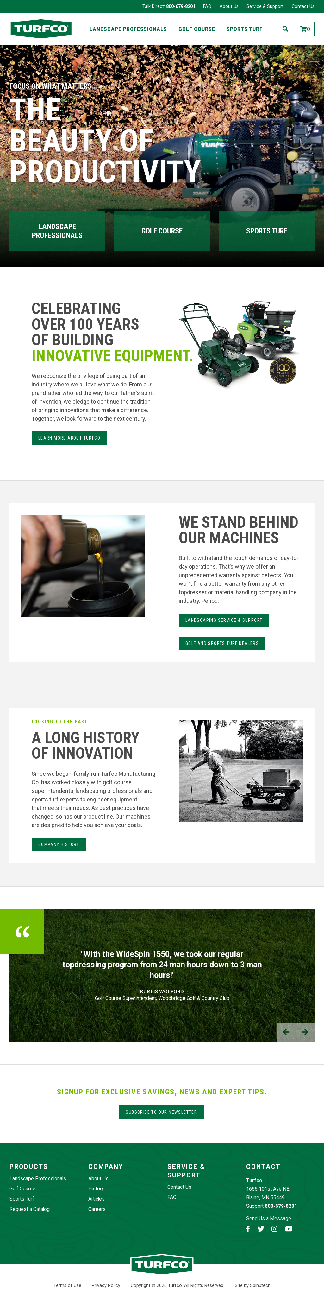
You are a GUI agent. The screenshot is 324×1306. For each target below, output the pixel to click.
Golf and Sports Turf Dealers (222, 643)
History (96, 1189)
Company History (58, 844)
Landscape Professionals (128, 29)
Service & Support (265, 6)
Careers (97, 1209)
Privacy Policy (106, 1285)
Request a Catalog (29, 1209)
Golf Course (196, 29)
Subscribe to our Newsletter (161, 1112)
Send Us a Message (268, 1218)
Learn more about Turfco (69, 438)
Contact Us (303, 6)
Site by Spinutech (253, 1285)
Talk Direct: (168, 6)
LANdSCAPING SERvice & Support (224, 620)
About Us (229, 6)
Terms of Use (67, 1285)
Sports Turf (245, 29)
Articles (96, 1199)
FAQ (207, 6)
